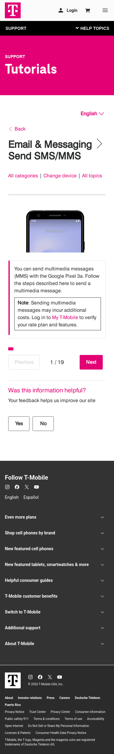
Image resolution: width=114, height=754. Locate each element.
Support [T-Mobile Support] (15, 56)
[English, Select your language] (92, 114)
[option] (57, 298)
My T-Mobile (65, 317)
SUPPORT (15, 28)
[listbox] (57, 298)
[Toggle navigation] (91, 28)
